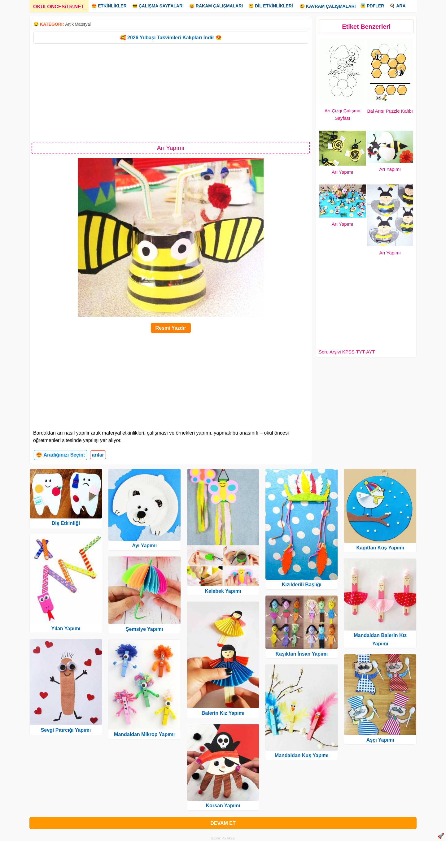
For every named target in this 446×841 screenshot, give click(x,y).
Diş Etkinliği (66, 523)
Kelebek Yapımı (223, 591)
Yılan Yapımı (65, 628)
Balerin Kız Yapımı (223, 713)
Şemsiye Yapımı (144, 629)
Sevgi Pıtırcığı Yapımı (66, 730)
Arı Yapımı (342, 172)
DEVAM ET (222, 823)
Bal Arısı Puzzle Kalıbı (390, 111)
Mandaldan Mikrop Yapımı (144, 734)
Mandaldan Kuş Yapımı (302, 755)
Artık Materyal (77, 24)
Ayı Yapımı (144, 545)
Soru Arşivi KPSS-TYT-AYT (347, 351)
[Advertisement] (170, 92)
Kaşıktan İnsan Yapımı (301, 654)
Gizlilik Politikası (223, 838)
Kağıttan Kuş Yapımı (380, 547)
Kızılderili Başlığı (301, 584)
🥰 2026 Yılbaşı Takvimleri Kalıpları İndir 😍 (171, 37)
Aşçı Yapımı (380, 740)
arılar (98, 454)
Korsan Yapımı (223, 805)
